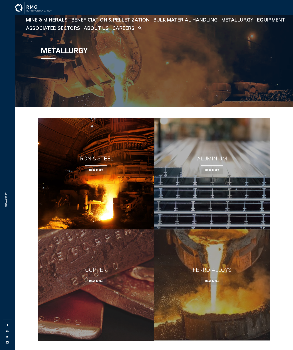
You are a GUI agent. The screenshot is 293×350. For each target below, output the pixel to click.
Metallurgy (237, 20)
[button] (140, 28)
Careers (123, 28)
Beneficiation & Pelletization (110, 20)
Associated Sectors (53, 28)
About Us (96, 28)
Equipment (271, 20)
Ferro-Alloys (212, 270)
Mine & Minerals (47, 20)
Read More (96, 169)
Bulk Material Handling (185, 20)
